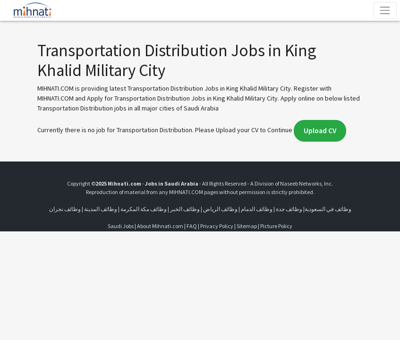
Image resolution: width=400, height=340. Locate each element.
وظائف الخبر (185, 208)
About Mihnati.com (160, 226)
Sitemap (247, 226)
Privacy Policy (216, 226)
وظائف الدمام (256, 208)
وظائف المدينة (100, 208)
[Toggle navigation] (385, 10)
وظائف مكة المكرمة (143, 208)
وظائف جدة (289, 208)
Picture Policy (276, 226)
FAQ (192, 226)
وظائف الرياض (220, 208)
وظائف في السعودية (328, 208)
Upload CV (320, 130)
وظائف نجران (65, 208)
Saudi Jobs (121, 226)
